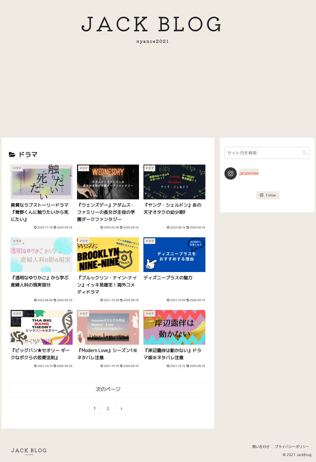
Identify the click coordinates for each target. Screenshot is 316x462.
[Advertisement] (158, 94)
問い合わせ (261, 446)
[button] (304, 152)
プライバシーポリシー (292, 446)
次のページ (108, 389)
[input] (267, 153)
